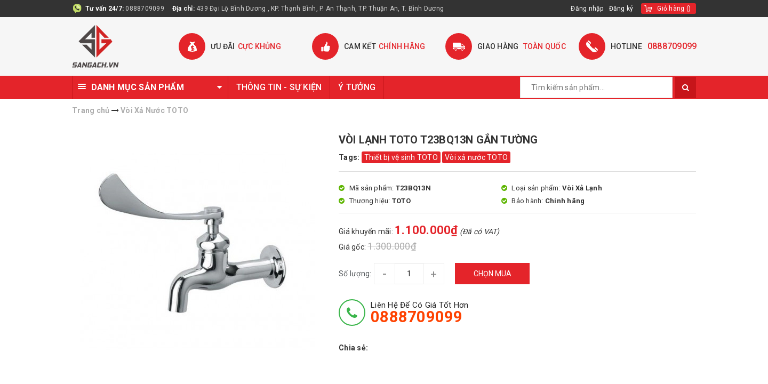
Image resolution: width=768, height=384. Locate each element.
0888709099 (144, 8)
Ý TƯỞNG (356, 87)
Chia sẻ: (353, 347)
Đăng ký (621, 8)
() (674, 8)
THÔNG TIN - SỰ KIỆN (279, 87)
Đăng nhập (587, 8)
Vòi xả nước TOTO (476, 157)
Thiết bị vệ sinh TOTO (401, 157)
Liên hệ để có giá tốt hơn (419, 312)
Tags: (350, 157)
